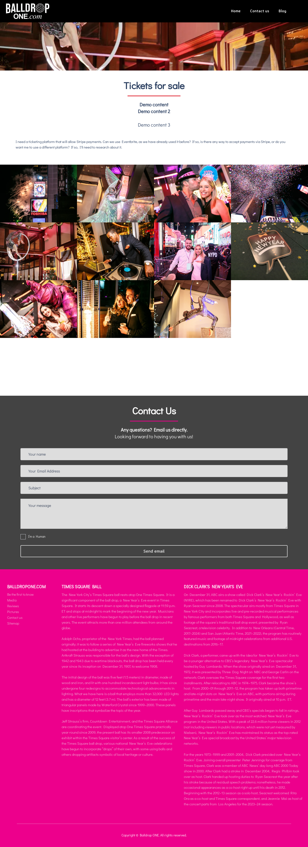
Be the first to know (20, 594)
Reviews (13, 606)
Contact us (259, 11)
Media (12, 600)
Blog (282, 11)
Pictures (13, 611)
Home (235, 11)
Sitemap (13, 623)
